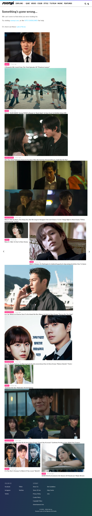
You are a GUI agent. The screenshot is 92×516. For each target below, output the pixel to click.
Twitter (7, 494)
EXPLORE (19, 3)
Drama (7, 64)
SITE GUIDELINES (31, 20)
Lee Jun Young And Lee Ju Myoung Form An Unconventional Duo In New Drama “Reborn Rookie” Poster (38, 364)
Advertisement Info (38, 504)
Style (46, 3)
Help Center (50, 490)
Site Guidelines (51, 486)
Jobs (48, 494)
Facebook (7, 486)
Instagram (7, 490)
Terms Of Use (37, 490)
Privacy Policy (37, 494)
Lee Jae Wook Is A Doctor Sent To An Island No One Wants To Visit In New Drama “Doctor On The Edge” (39, 314)
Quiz (28, 3)
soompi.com (14, 20)
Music (60, 3)
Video (33, 3)
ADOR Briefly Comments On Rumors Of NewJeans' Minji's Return (63, 476)
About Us (35, 486)
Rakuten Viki (49, 511)
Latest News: (21, 27)
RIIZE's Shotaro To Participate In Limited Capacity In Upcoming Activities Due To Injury (57, 264)
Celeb (39, 3)
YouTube (21, 490)
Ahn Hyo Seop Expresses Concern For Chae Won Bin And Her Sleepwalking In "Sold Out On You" (36, 160)
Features (68, 3)
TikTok (20, 486)
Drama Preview (9, 157)
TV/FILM (53, 3)
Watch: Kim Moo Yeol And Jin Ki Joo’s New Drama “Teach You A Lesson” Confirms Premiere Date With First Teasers (42, 442)
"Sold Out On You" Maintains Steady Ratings (19, 387)
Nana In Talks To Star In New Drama (16, 242)
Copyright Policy (37, 501)
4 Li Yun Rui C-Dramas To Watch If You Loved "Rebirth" (22, 471)
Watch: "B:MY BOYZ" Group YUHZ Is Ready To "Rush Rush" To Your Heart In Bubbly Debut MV (35, 113)
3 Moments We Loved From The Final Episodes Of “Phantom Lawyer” (27, 67)
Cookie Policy (37, 497)
